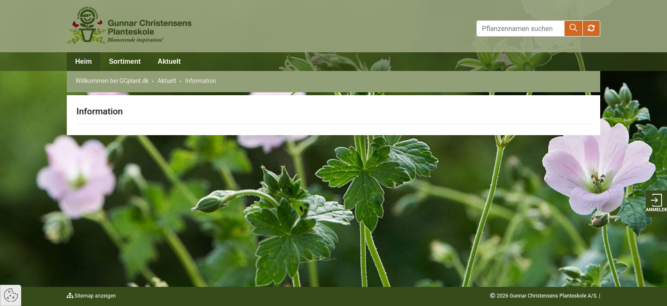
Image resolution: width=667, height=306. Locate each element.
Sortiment (125, 61)
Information (200, 80)
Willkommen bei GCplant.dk (112, 80)
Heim (83, 61)
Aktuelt (169, 61)
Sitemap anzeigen (94, 296)
